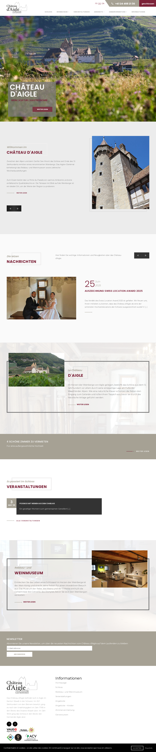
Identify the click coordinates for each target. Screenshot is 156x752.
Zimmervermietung (118, 12)
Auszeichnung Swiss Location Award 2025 (114, 291)
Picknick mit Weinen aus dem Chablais (37, 503)
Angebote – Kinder (64, 705)
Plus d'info (148, 748)
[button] (10, 208)
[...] (69, 509)
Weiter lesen (42, 115)
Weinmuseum (63, 12)
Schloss (48, 12)
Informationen (138, 12)
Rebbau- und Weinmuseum (68, 692)
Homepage (61, 683)
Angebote (99, 12)
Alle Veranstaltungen (28, 521)
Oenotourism (61, 715)
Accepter (137, 748)
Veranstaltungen (82, 12)
